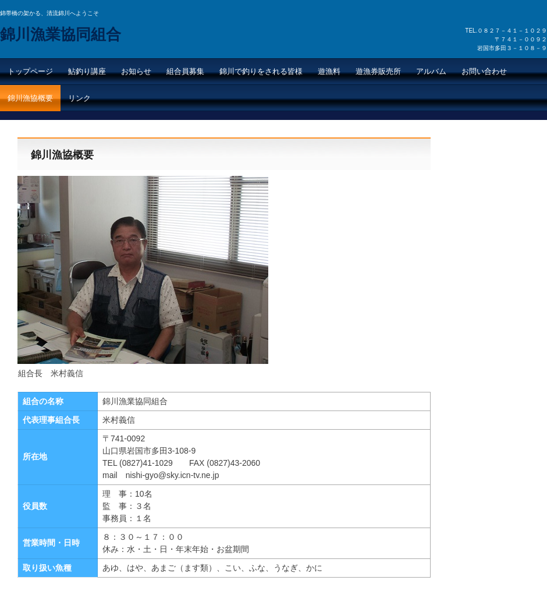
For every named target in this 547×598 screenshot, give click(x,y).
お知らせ (136, 71)
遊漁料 (329, 71)
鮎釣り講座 (87, 71)
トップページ (30, 71)
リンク (79, 98)
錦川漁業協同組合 (60, 34)
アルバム (431, 71)
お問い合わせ (484, 71)
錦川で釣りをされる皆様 (261, 71)
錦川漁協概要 (30, 98)
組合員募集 (185, 71)
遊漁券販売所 (378, 71)
